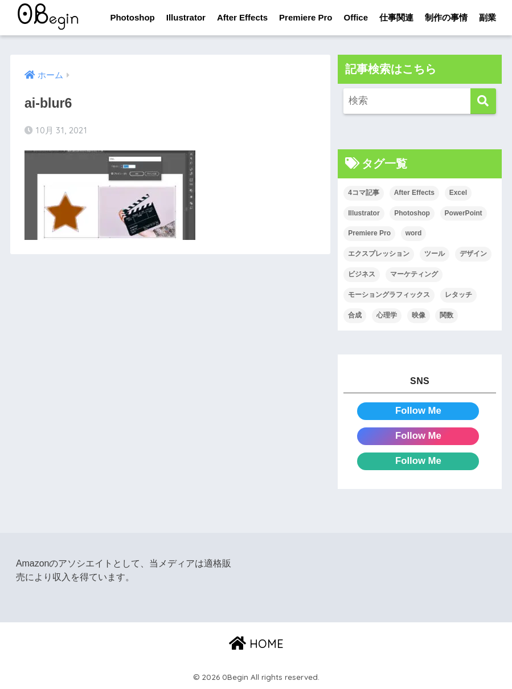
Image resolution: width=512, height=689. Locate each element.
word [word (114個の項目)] (413, 234)
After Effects (242, 17)
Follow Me (418, 410)
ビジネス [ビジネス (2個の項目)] (361, 274)
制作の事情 (446, 17)
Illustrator (186, 17)
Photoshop (132, 17)
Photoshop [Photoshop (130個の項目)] (412, 213)
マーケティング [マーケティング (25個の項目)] (414, 274)
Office (356, 17)
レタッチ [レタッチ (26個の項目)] (458, 295)
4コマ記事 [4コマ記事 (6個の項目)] (363, 193)
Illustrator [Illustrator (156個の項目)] (363, 213)
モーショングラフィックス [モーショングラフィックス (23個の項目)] (389, 295)
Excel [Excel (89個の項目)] (458, 193)
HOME (256, 644)
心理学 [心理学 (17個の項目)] (386, 315)
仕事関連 (396, 17)
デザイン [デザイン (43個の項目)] (473, 254)
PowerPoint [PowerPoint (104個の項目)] (463, 213)
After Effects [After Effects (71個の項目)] (414, 193)
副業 (487, 17)
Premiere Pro (305, 17)
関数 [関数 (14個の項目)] (446, 315)
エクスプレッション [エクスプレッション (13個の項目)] (378, 254)
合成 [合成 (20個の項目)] (355, 315)
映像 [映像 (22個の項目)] (418, 315)
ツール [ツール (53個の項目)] (434, 254)
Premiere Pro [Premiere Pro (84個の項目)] (369, 234)
